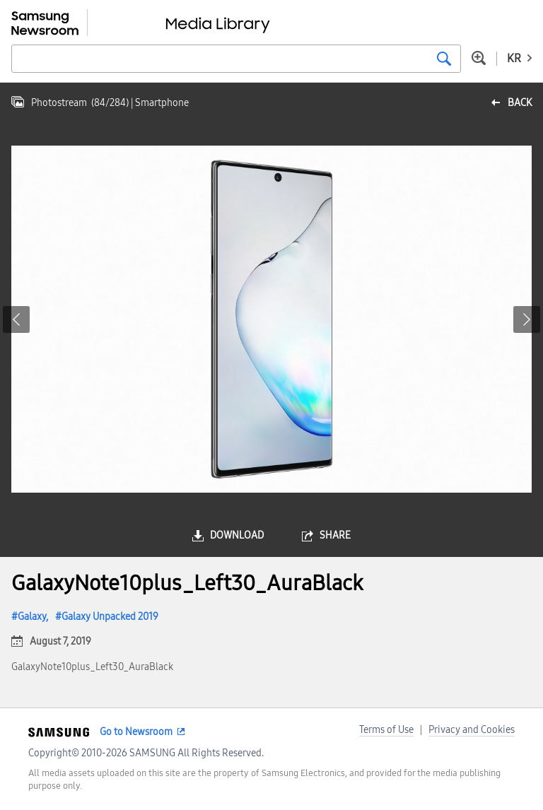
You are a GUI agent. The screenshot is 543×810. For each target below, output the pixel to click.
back (520, 103)
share (335, 535)
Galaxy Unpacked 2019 (110, 617)
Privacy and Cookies (471, 730)
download (237, 535)
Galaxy (32, 617)
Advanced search (478, 58)
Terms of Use (386, 730)
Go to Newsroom (136, 732)
